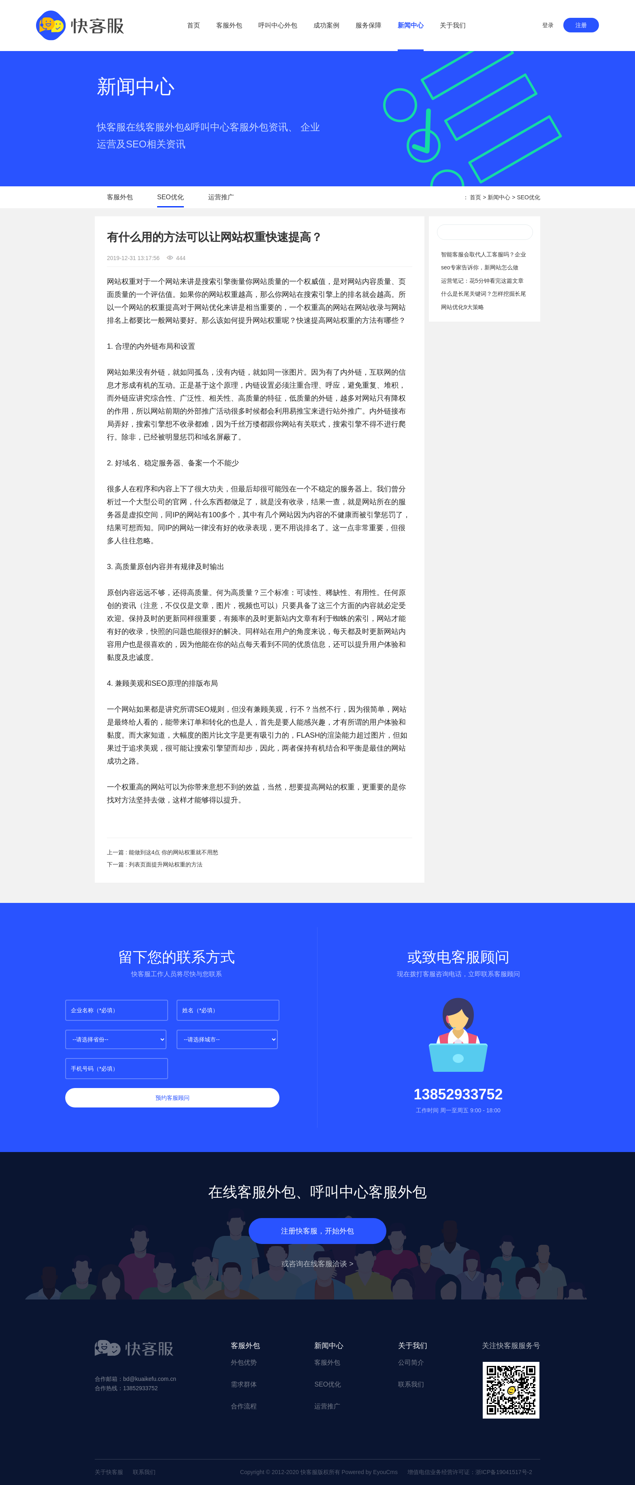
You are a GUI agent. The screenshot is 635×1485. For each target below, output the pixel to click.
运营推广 (221, 197)
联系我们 (411, 1384)
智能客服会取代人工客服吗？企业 (483, 254)
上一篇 (162, 852)
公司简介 (411, 1362)
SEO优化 (170, 197)
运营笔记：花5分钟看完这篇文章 (482, 280)
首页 (193, 25)
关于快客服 (109, 1472)
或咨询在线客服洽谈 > (317, 1264)
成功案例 (326, 25)
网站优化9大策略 (462, 307)
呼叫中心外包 (277, 25)
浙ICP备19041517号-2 (503, 1472)
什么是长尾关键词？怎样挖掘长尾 (483, 293)
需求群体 (244, 1384)
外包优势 (244, 1362)
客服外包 (229, 25)
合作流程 (244, 1406)
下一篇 (154, 864)
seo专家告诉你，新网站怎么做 (479, 267)
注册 (581, 25)
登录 (548, 25)
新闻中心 (411, 25)
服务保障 (368, 25)
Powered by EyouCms (369, 1472)
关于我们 (453, 25)
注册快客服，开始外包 (317, 1231)
